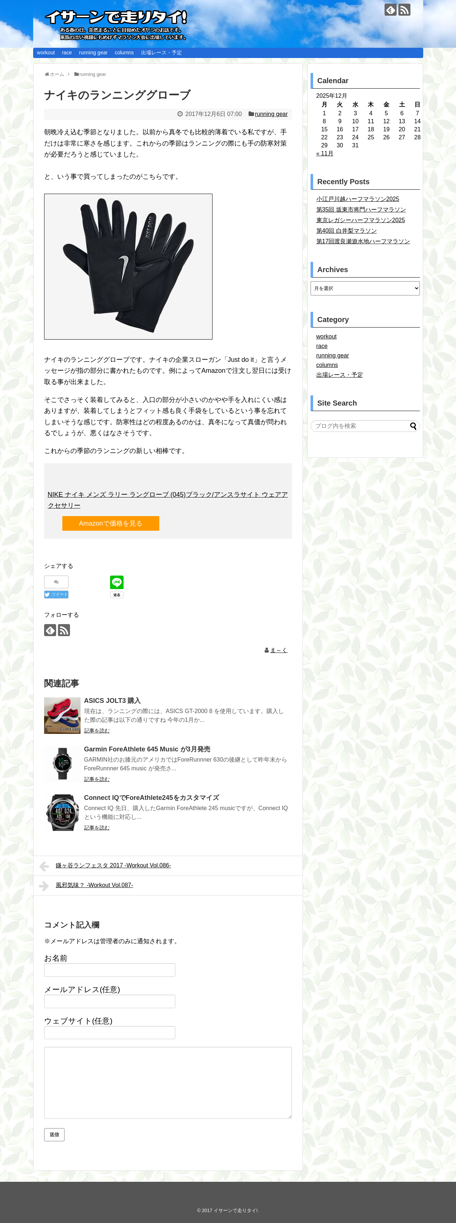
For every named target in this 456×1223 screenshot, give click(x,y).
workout (46, 52)
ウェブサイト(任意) (78, 1021)
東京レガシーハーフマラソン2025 (360, 220)
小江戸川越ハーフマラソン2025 (358, 199)
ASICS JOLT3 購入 (112, 700)
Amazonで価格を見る (111, 523)
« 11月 (325, 153)
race (67, 52)
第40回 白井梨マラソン (346, 231)
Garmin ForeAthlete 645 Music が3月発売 (147, 749)
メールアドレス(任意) (82, 989)
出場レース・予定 (161, 52)
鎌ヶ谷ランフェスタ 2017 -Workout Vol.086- (105, 866)
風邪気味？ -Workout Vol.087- (86, 886)
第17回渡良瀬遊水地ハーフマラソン (363, 241)
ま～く (279, 650)
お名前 (55, 958)
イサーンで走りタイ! (236, 1210)
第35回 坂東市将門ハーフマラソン (361, 209)
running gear (93, 52)
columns (124, 52)
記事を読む (97, 731)
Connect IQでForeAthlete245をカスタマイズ (151, 797)
